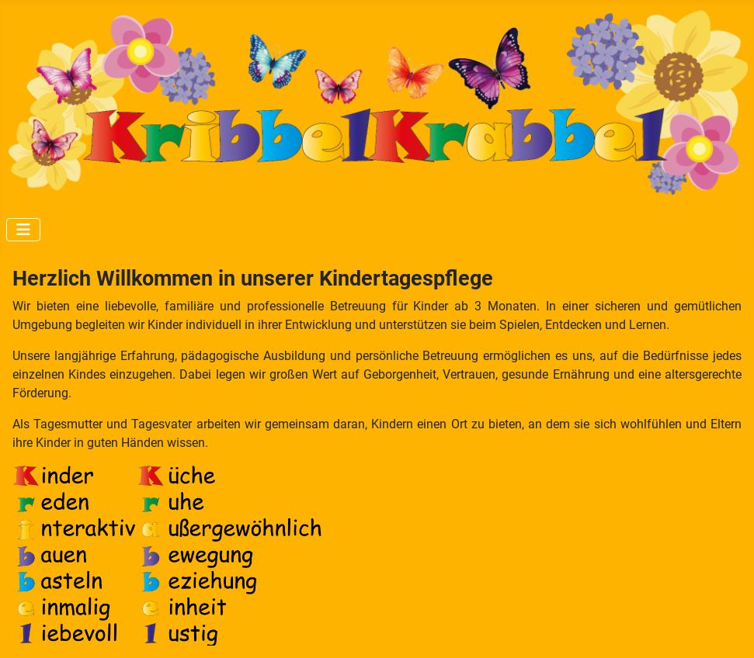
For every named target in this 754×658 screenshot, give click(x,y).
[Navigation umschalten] (23, 229)
